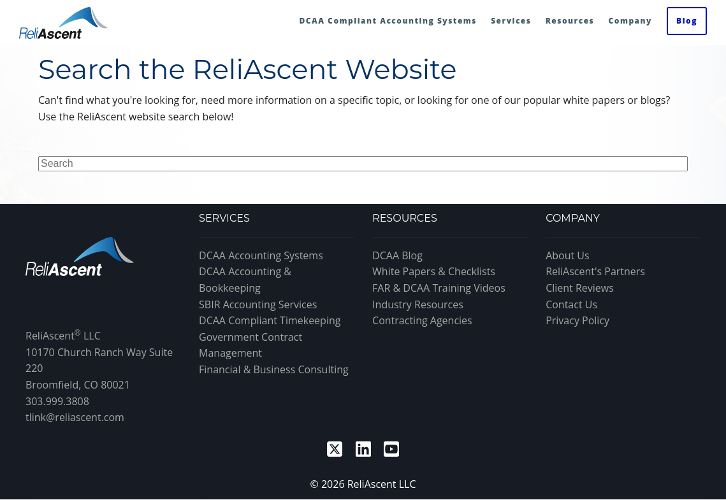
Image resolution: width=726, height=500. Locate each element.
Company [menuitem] (629, 20)
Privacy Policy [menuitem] (577, 320)
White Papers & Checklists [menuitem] (433, 271)
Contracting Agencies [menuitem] (422, 320)
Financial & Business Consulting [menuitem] (274, 369)
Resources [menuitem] (570, 20)
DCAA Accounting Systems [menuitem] (261, 255)
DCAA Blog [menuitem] (397, 255)
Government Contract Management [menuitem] (250, 345)
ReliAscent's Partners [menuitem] (595, 271)
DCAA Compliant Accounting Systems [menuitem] (388, 20)
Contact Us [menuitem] (571, 304)
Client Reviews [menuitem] (580, 288)
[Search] (363, 163)
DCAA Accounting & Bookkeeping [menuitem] (245, 279)
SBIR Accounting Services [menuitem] (258, 304)
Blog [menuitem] (686, 20)
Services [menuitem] (511, 20)
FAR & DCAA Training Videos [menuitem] (438, 288)
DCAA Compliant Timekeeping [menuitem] (269, 320)
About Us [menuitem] (568, 255)
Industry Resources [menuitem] (417, 304)
